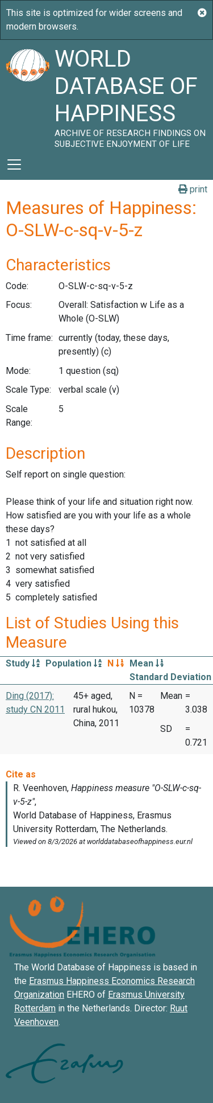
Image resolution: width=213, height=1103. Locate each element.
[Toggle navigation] (14, 164)
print (192, 189)
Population (73, 663)
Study (23, 663)
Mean (147, 663)
